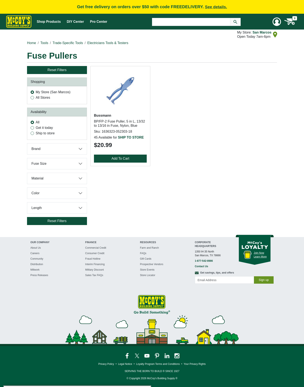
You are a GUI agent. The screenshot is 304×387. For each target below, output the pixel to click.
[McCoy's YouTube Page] (147, 355)
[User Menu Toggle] (277, 22)
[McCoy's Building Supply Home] (19, 21)
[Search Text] (191, 22)
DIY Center (75, 21)
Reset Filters (57, 70)
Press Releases (39, 275)
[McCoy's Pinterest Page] (157, 355)
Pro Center (98, 21)
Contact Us (201, 266)
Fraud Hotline (92, 258)
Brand (36, 149)
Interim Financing (95, 264)
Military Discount (94, 269)
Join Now (259, 252)
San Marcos (261, 32)
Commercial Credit (95, 247)
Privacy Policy (106, 364)
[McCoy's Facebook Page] (127, 355)
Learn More (260, 256)
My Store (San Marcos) (53, 92)
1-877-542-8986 (204, 260)
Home (31, 43)
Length (36, 208)
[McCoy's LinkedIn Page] (167, 355)
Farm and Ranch (149, 247)
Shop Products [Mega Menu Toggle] (49, 21)
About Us (35, 247)
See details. (216, 7)
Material (37, 178)
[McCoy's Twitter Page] (137, 355)
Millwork (34, 269)
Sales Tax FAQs (94, 275)
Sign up (264, 280)
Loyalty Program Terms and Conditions (158, 364)
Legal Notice (125, 364)
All (37, 122)
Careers (34, 253)
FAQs (143, 253)
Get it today (44, 127)
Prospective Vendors (151, 264)
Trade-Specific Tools (68, 43)
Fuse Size (38, 163)
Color (35, 193)
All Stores (43, 97)
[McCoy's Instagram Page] (177, 355)
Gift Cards (145, 258)
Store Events (147, 269)
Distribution (36, 264)
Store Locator (147, 275)
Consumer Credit (94, 253)
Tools (44, 43)
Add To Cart (120, 158)
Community (36, 258)
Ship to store (45, 133)
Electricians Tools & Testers (107, 43)
